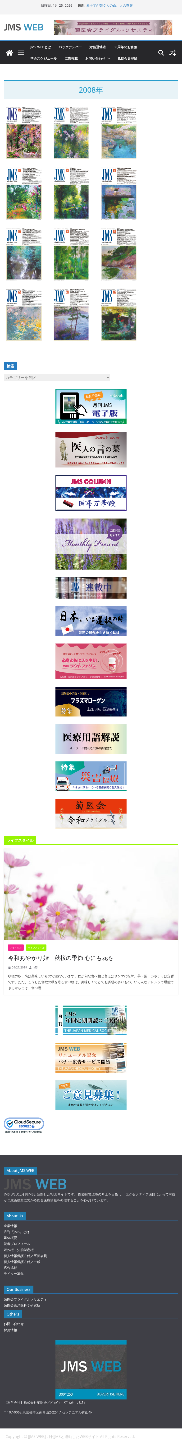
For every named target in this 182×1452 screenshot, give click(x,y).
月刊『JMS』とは (17, 1231)
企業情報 (10, 1226)
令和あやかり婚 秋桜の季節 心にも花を (61, 958)
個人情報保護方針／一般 (22, 1261)
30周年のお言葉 (125, 47)
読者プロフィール (17, 1243)
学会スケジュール (43, 58)
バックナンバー (70, 47)
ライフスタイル (36, 947)
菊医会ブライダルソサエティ (25, 1299)
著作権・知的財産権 (19, 1250)
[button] (107, 58)
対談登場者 (97, 47)
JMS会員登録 (127, 58)
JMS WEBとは (40, 47)
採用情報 (10, 1330)
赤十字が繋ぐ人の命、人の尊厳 (109, 5)
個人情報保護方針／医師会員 (25, 1256)
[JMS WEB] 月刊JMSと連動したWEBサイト (64, 1436)
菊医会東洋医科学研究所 (22, 1305)
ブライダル (16, 947)
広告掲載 (71, 58)
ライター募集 (14, 1273)
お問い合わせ (95, 58)
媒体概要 (10, 1237)
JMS (35, 967)
